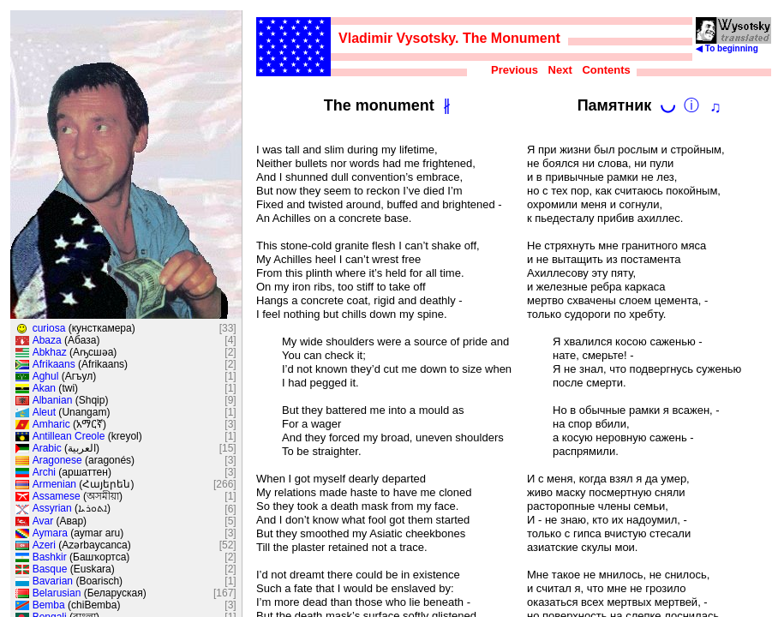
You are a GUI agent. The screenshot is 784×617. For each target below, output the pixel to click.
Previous (518, 69)
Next (563, 69)
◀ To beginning (739, 44)
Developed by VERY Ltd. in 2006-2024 (696, 242)
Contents (609, 69)
